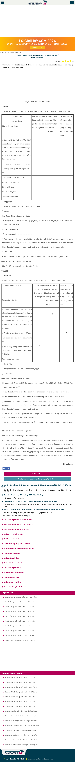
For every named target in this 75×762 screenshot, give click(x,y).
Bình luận (6, 468)
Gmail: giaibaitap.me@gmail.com (40, 759)
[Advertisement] (37, 21)
